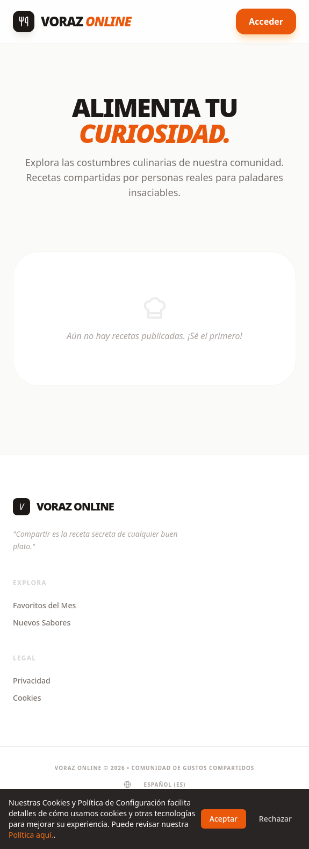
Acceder (266, 21)
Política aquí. (31, 835)
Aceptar (224, 819)
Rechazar (275, 819)
